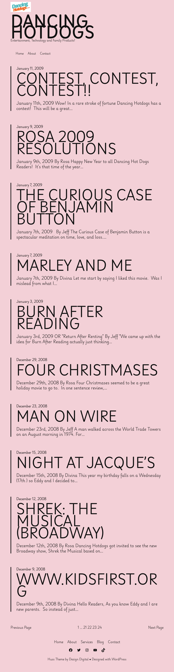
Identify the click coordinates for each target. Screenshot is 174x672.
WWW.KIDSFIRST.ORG (87, 586)
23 (94, 629)
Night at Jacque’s (86, 463)
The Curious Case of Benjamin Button (85, 207)
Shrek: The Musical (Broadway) (60, 522)
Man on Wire (67, 417)
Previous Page (21, 629)
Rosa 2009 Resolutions (67, 143)
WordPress (119, 660)
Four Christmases (88, 371)
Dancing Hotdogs (53, 27)
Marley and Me (75, 266)
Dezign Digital (79, 660)
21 (85, 629)
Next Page (155, 629)
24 (100, 629)
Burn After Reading (60, 318)
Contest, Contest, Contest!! (88, 84)
